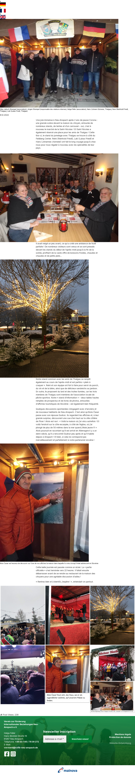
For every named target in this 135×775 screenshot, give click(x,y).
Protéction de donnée (120, 737)
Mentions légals (123, 734)
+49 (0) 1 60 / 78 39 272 (27, 742)
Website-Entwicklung (120, 743)
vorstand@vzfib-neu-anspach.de (21, 747)
